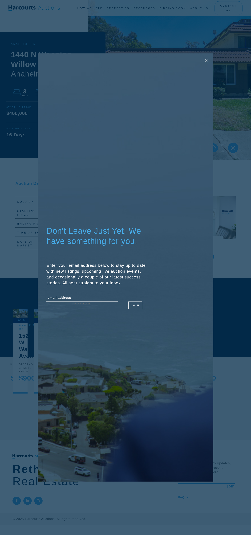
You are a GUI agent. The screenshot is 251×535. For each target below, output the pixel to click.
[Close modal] (206, 60)
